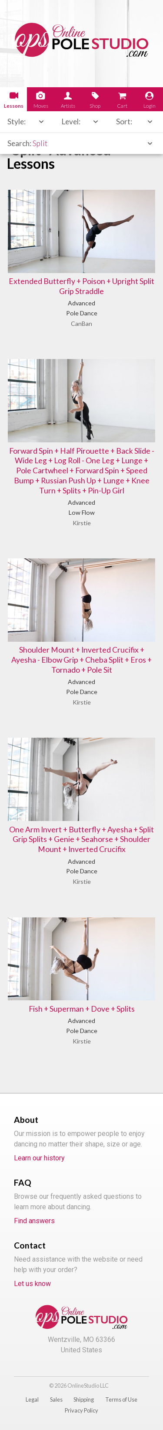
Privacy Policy (81, 1410)
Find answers (34, 1221)
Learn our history (39, 1158)
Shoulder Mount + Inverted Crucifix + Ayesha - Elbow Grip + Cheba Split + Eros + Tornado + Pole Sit (81, 659)
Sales (56, 1399)
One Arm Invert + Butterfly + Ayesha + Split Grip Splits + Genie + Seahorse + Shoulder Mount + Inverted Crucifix (81, 839)
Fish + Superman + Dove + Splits (82, 1008)
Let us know (32, 1283)
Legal (32, 1399)
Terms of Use (121, 1399)
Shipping (83, 1399)
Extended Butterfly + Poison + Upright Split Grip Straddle (81, 286)
